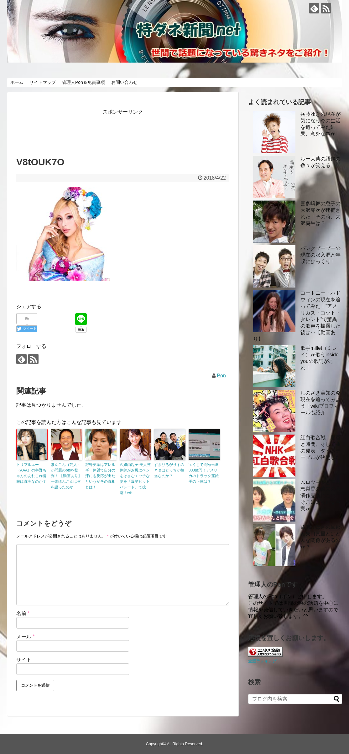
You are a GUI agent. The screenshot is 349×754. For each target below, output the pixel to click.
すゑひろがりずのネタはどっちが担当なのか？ (169, 470)
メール (25, 636)
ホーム (16, 82)
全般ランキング (262, 661)
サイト (23, 659)
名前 (23, 613)
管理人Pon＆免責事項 (83, 82)
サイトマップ (42, 82)
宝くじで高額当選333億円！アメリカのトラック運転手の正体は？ (204, 473)
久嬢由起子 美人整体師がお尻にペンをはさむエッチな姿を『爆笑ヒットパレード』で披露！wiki (135, 478)
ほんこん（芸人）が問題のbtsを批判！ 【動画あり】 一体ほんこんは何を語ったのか (66, 475)
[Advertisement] (130, 130)
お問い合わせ (124, 82)
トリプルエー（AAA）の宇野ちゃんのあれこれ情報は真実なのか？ (31, 473)
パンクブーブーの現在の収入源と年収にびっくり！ (320, 255)
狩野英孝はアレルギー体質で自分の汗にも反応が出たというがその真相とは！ (100, 475)
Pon (221, 375)
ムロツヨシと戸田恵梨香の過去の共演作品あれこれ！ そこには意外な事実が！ (320, 495)
